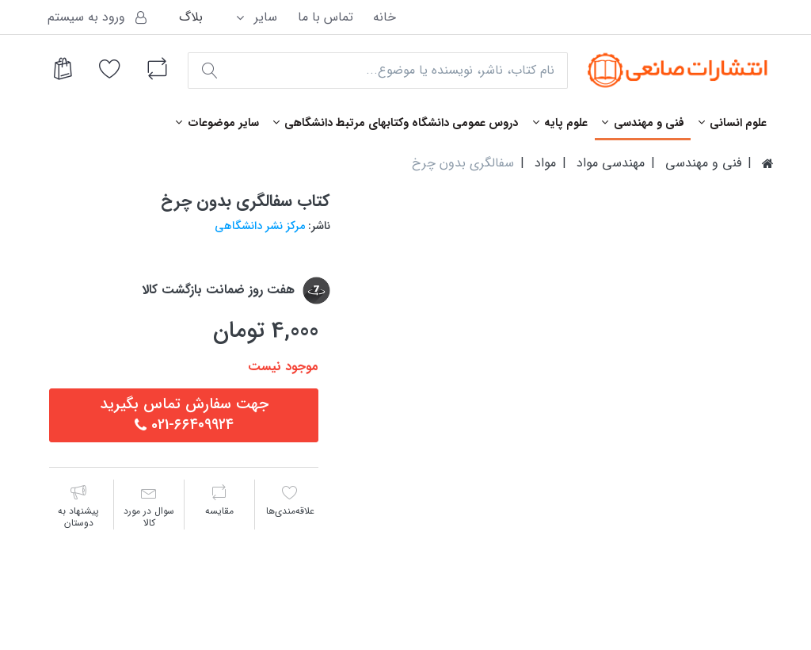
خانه (384, 17)
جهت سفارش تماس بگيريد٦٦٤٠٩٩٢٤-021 (184, 414)
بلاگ (191, 17)
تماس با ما (325, 17)
